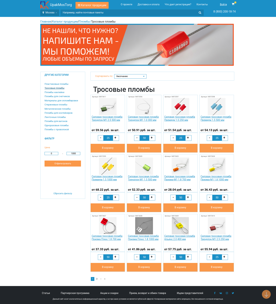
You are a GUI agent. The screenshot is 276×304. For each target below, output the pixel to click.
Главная (45, 21)
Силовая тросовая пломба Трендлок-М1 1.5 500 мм (143, 178)
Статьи (46, 293)
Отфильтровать (62, 163)
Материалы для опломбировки (61, 100)
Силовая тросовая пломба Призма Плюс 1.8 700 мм (107, 238)
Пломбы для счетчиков (57, 96)
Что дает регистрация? (178, 4)
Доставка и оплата (148, 4)
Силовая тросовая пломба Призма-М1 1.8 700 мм (179, 178)
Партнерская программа (75, 293)
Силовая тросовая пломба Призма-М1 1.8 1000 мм (216, 178)
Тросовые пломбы (54, 88)
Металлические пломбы (58, 109)
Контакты (202, 4)
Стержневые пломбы (56, 104)
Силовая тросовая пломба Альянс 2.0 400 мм (179, 238)
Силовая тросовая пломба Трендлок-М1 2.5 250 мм (216, 238)
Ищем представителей (190, 293)
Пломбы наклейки (54, 92)
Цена (47, 147)
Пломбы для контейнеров (59, 113)
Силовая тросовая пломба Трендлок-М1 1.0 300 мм (143, 118)
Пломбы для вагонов (56, 121)
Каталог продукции (93, 5)
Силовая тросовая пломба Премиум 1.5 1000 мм (107, 178)
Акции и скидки (109, 293)
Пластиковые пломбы (56, 84)
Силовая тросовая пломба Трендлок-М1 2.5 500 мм (107, 118)
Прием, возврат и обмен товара (147, 293)
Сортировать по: (104, 76)
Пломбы (84, 21)
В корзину (107, 147)
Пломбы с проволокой (57, 129)
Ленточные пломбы (55, 117)
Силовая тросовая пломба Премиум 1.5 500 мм (216, 118)
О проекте (126, 4)
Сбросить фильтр (63, 193)
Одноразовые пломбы (57, 125)
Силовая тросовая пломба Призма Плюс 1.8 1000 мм (143, 238)
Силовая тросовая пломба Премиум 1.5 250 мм (179, 118)
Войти (223, 4)
